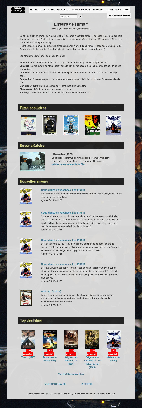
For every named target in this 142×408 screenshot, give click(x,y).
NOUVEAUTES (63, 10)
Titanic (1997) (28, 357)
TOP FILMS (98, 10)
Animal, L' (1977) (51, 291)
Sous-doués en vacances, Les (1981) (63, 190)
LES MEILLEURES (113, 10)
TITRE (43, 10)
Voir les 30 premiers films (71, 374)
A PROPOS (87, 384)
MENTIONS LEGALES (55, 384)
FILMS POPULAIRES (81, 10)
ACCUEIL (34, 10)
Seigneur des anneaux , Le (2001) (71, 360)
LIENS (126, 10)
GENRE (51, 10)
